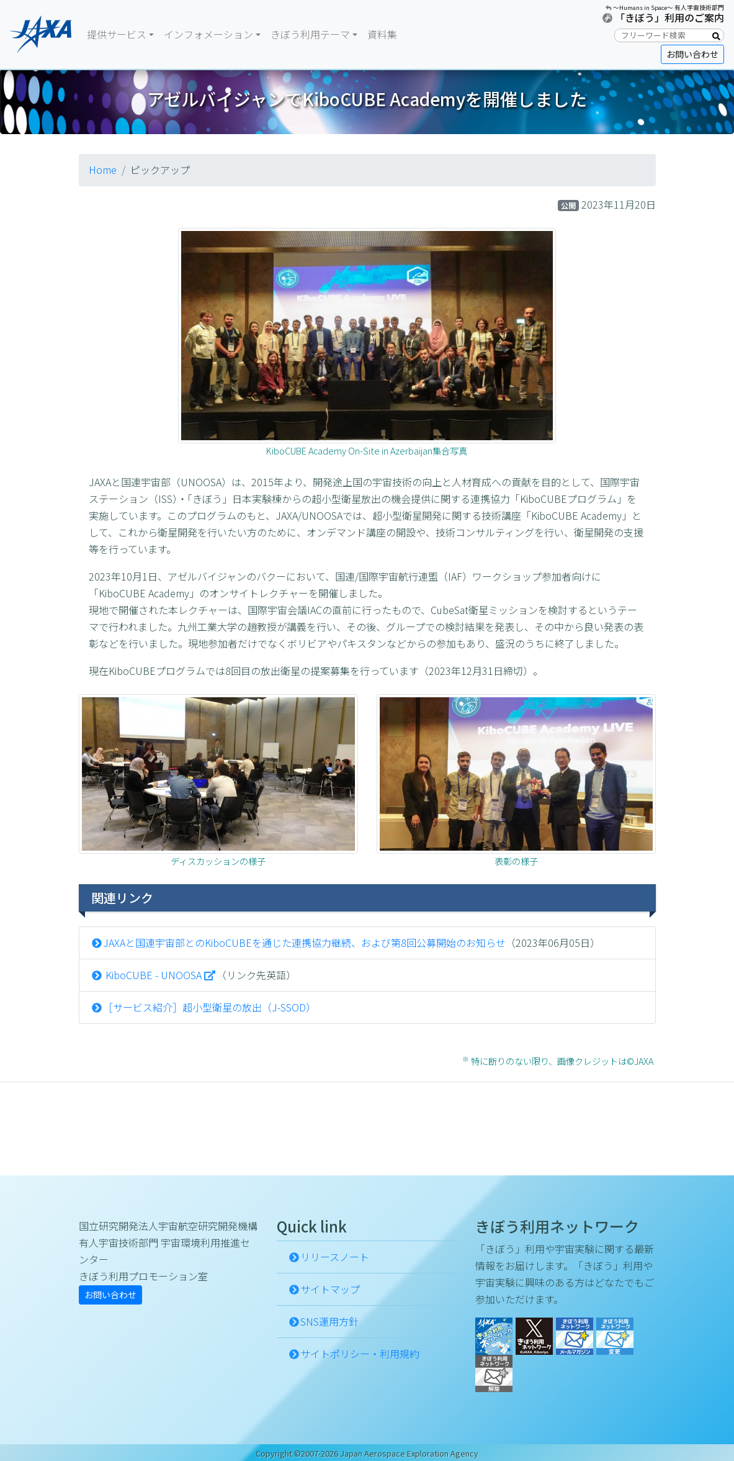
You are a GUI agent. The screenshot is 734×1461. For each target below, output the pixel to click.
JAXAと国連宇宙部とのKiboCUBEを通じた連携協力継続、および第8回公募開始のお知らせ (304, 942)
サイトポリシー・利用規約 (359, 1353)
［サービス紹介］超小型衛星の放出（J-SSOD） (209, 1007)
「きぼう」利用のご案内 (669, 17)
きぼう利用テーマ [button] (310, 34)
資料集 (382, 34)
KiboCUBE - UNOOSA (152, 974)
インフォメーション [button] (208, 34)
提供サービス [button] (116, 34)
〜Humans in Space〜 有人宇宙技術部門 (668, 7)
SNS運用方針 (329, 1321)
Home (103, 169)
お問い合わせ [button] (692, 54)
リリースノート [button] (334, 1256)
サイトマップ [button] (330, 1289)
